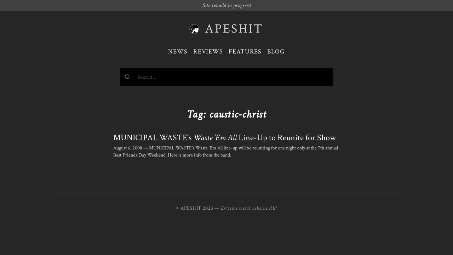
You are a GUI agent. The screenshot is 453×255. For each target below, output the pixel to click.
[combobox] (226, 77)
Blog (276, 51)
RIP (273, 208)
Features (245, 51)
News (178, 51)
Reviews (208, 51)
